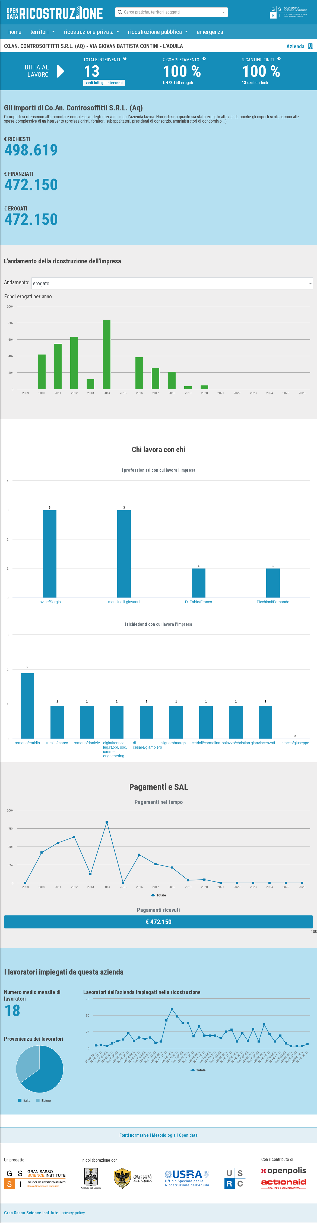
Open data (188, 1135)
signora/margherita (177, 743)
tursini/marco (57, 743)
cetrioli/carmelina (206, 743)
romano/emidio (27, 743)
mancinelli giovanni (124, 602)
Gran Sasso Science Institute (31, 1212)
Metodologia (164, 1135)
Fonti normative (134, 1135)
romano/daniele (87, 743)
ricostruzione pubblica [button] (155, 31)
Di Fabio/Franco (198, 602)
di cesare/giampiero (147, 745)
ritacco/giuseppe (295, 743)
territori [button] (40, 31)
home (14, 31)
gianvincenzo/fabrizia (268, 743)
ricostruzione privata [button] (89, 31)
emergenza (210, 31)
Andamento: (16, 282)
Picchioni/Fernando (273, 602)
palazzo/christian (236, 743)
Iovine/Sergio (50, 602)
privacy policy (73, 1212)
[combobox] (166, 12)
